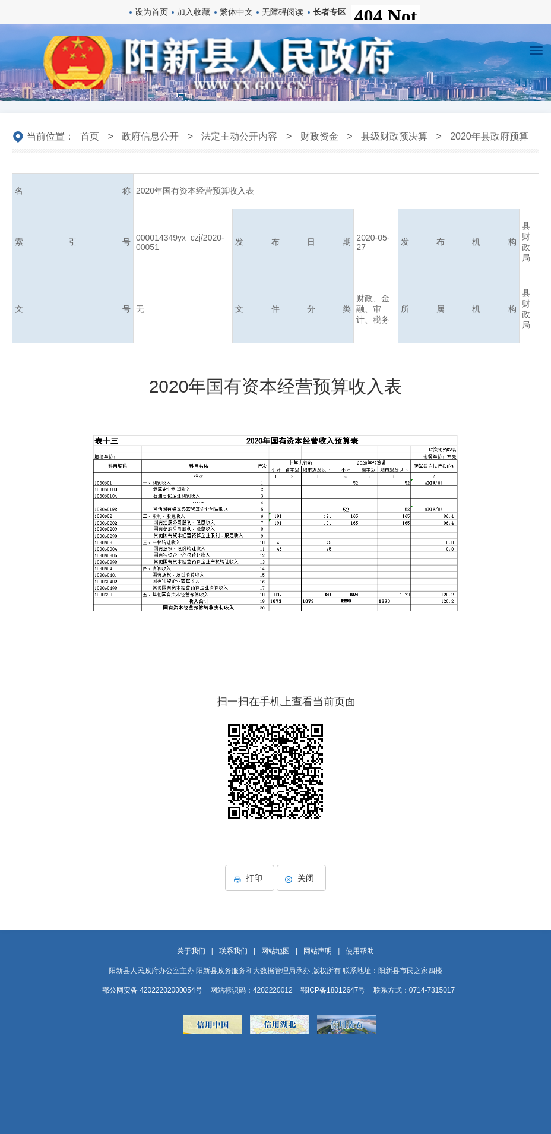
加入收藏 (193, 12)
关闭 (301, 878)
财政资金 (319, 136)
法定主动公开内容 (239, 136)
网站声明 (317, 951)
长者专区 (329, 12)
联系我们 (233, 951)
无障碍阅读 (282, 12)
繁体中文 (236, 12)
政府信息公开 (150, 136)
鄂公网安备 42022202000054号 (152, 990)
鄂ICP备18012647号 (332, 990)
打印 (250, 878)
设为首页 (151, 12)
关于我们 (191, 951)
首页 (89, 136)
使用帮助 (360, 951)
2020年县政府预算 (489, 136)
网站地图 (275, 951)
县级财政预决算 (394, 136)
